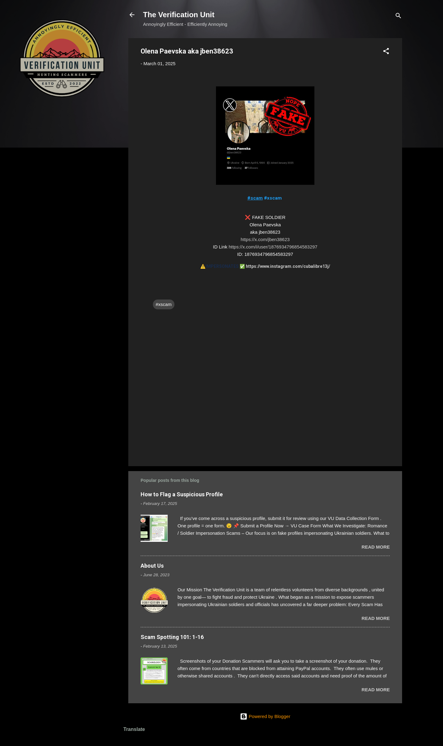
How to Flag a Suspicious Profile (182, 494)
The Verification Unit (178, 14)
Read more (375, 547)
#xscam (164, 304)
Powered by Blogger (265, 716)
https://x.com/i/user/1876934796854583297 (273, 246)
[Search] (398, 16)
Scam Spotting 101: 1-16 (172, 637)
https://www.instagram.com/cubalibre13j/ (288, 266)
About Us (152, 565)
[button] (386, 52)
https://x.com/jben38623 (265, 239)
